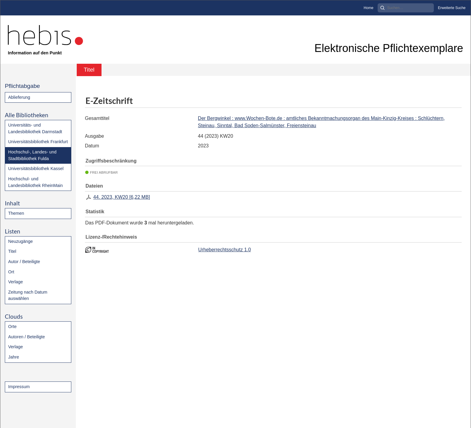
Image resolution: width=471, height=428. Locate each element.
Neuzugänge (20, 241)
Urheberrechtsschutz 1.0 (224, 249)
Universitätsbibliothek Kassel (35, 168)
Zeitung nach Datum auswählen (27, 295)
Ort (11, 271)
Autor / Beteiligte (24, 261)
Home (368, 8)
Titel (12, 251)
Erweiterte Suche (452, 8)
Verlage (15, 281)
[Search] (406, 7)
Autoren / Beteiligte (26, 336)
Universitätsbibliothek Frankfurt (38, 141)
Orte (12, 326)
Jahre (13, 357)
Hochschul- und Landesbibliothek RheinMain (35, 182)
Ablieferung (19, 97)
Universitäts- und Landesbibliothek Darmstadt (35, 128)
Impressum (19, 386)
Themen (16, 213)
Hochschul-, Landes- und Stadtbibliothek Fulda (32, 155)
